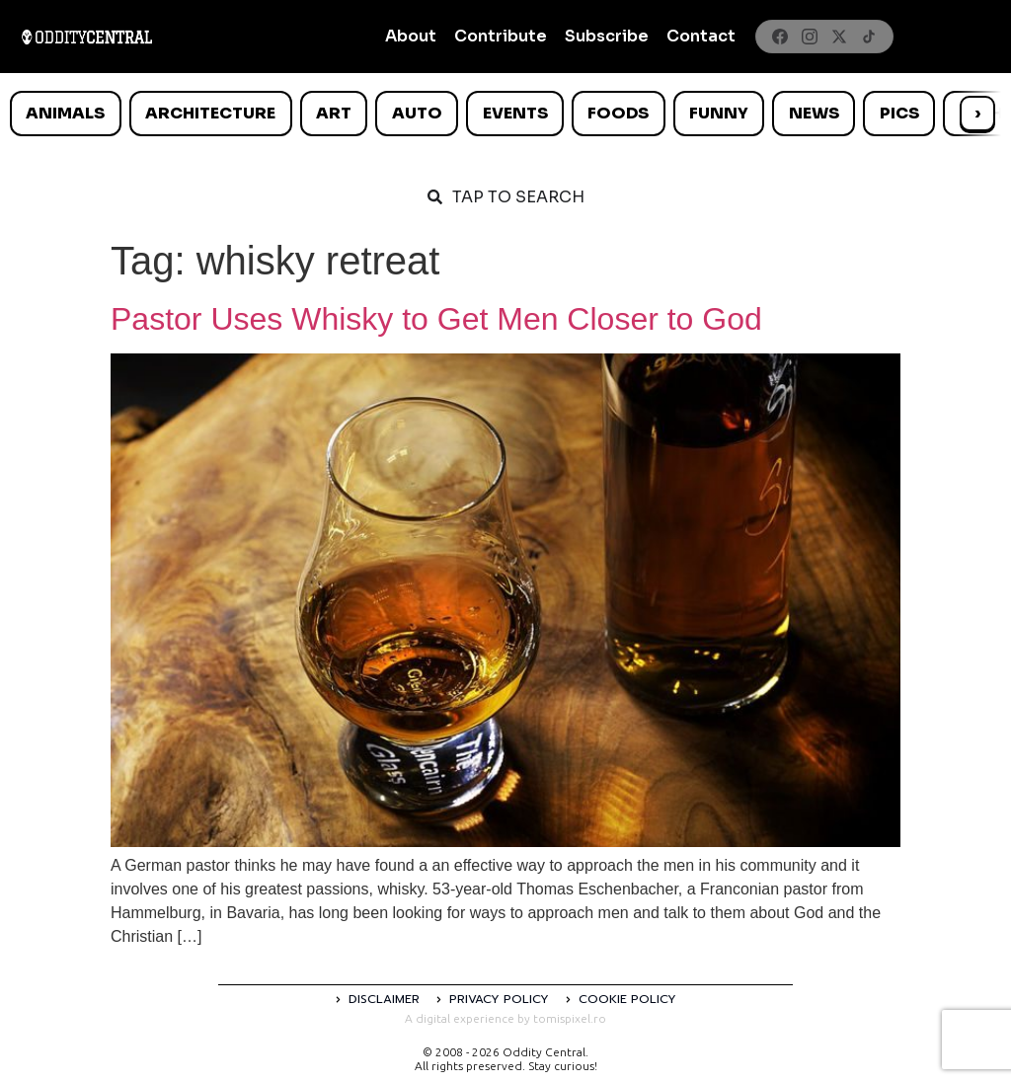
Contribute (500, 36)
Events (515, 113)
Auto (417, 113)
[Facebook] (780, 36)
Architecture (210, 113)
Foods (618, 113)
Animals (65, 113)
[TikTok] (869, 36)
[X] (839, 36)
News (814, 113)
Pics (899, 113)
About (410, 36)
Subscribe (607, 36)
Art (333, 113)
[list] (505, 113)
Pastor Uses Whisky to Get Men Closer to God (436, 319)
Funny (718, 113)
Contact (701, 36)
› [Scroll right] (977, 113)
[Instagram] (809, 36)
